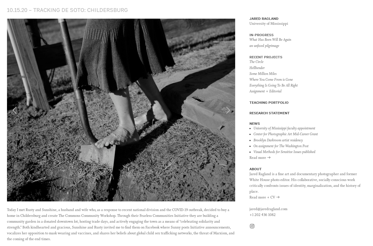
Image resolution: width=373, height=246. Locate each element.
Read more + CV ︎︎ (264, 197)
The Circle (256, 62)
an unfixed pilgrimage (264, 46)
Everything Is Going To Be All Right (273, 85)
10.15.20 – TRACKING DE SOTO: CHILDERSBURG (67, 10)
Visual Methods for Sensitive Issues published (284, 152)
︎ (252, 226)
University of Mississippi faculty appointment (284, 128)
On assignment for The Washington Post (281, 146)
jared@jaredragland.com (268, 209)
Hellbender (257, 68)
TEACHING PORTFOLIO (268, 102)
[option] (121, 110)
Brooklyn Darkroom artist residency (278, 140)
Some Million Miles (263, 74)
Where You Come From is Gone (271, 80)
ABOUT (255, 169)
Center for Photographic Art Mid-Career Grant (286, 134)
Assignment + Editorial (265, 91)
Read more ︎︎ (260, 158)
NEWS (254, 123)
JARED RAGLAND (264, 18)
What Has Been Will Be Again (270, 40)
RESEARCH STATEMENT (269, 113)
